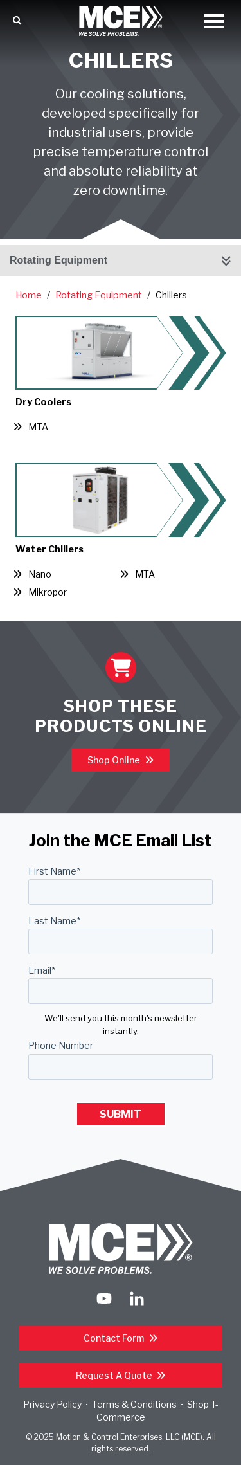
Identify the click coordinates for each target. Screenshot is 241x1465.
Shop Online (114, 759)
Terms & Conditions (134, 1404)
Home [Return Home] (28, 295)
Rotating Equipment (58, 260)
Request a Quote (115, 1375)
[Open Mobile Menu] (214, 22)
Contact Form (115, 1338)
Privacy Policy (52, 1404)
